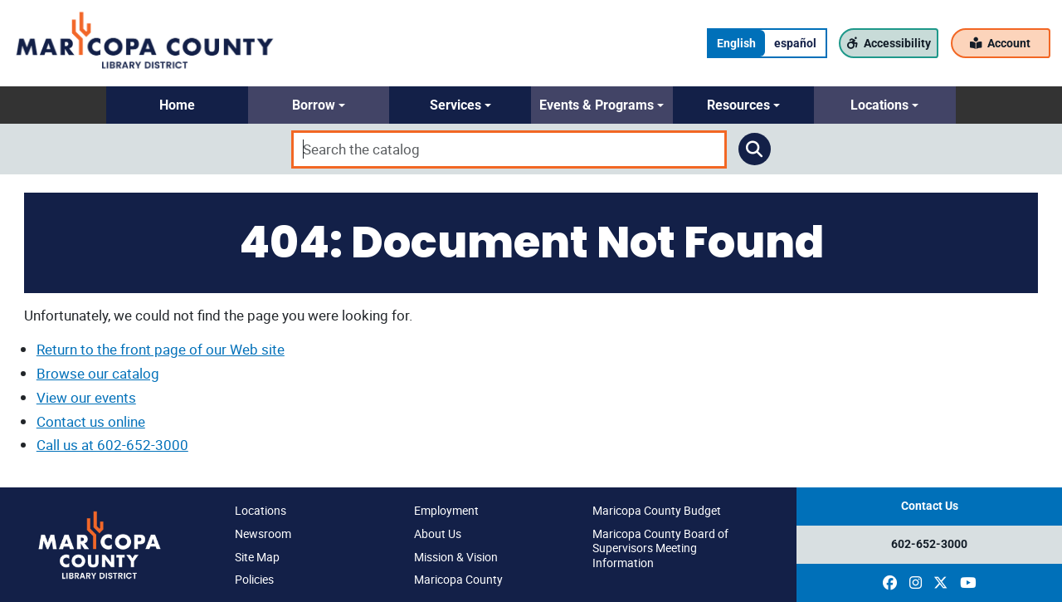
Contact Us (929, 506)
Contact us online (91, 421)
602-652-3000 (929, 544)
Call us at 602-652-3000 (112, 444)
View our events (86, 397)
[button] (177, 105)
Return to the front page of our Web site (161, 349)
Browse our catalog (98, 373)
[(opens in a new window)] (890, 583)
